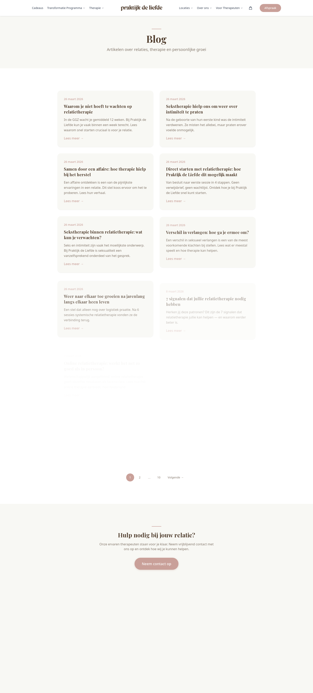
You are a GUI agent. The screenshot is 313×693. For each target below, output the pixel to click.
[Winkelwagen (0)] (250, 8)
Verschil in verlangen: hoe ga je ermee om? (207, 235)
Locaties (186, 8)
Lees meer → (74, 138)
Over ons (204, 8)
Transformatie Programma (66, 8)
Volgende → (176, 477)
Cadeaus (37, 8)
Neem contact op (156, 563)
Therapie (96, 8)
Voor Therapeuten (229, 8)
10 (158, 477)
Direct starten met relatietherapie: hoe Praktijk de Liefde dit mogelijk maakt (203, 172)
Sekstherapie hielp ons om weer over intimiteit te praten (202, 108)
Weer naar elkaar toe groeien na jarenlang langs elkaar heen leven (104, 303)
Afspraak (270, 8)
